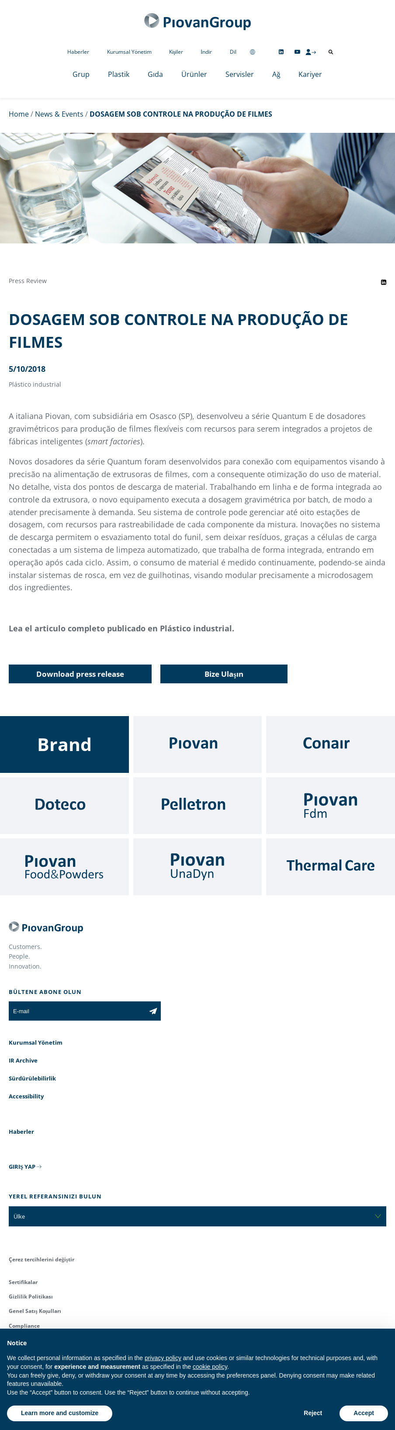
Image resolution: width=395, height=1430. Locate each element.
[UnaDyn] (197, 866)
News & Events (59, 114)
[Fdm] (330, 805)
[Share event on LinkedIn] (383, 282)
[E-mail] (77, 1011)
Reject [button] (313, 1412)
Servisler (239, 74)
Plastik (118, 74)
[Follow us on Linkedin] (281, 52)
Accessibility (26, 1096)
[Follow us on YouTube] (297, 52)
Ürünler (194, 74)
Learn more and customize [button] (59, 1412)
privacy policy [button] (163, 1357)
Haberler (78, 51)
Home (19, 114)
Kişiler (176, 51)
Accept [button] (363, 1412)
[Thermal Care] (330, 866)
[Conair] (330, 744)
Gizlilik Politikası (31, 1296)
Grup (81, 74)
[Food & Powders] (64, 866)
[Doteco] (64, 805)
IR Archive (23, 1060)
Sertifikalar (23, 1282)
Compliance (24, 1326)
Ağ (276, 74)
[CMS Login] (310, 52)
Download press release (80, 674)
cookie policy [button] (210, 1366)
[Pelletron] (197, 805)
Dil (233, 51)
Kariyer (310, 74)
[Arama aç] (331, 52)
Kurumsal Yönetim (129, 51)
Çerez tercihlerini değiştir (41, 1259)
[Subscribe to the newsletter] (153, 1011)
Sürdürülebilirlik (32, 1078)
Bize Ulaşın (223, 674)
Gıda (155, 74)
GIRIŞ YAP (22, 1166)
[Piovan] (197, 744)
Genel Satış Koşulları (35, 1311)
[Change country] (253, 51)
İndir (206, 51)
